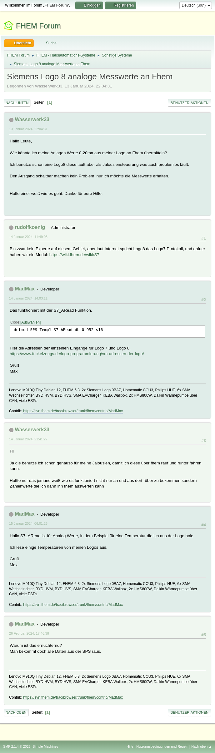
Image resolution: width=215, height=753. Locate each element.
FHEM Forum (38, 26)
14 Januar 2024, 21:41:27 (28, 439)
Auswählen (30, 322)
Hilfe (130, 746)
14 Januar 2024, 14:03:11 (28, 298)
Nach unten (17, 103)
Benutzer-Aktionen (189, 103)
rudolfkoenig (30, 227)
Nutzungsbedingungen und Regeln (162, 746)
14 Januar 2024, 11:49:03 (28, 237)
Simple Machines (45, 746)
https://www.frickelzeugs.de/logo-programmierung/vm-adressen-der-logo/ (77, 353)
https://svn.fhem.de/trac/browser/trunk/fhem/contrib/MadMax (73, 411)
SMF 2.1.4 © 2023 (17, 746)
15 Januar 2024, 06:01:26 (28, 523)
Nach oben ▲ (201, 746)
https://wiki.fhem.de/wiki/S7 (74, 254)
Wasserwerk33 (32, 119)
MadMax (24, 288)
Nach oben (16, 712)
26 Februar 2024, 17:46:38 (29, 633)
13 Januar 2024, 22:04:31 (28, 129)
